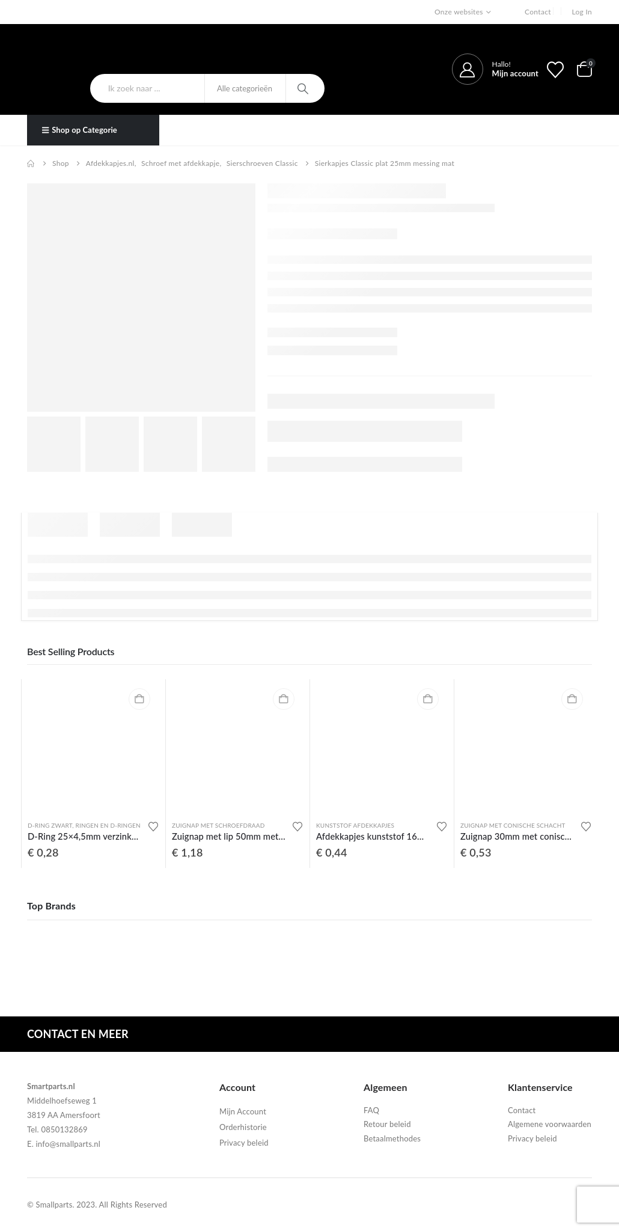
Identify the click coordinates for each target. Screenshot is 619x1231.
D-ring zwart (50, 825)
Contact (538, 11)
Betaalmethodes (392, 1138)
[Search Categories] (245, 88)
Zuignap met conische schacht (513, 825)
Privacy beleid (244, 1142)
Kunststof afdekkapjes (355, 825)
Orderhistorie (243, 1127)
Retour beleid (387, 1124)
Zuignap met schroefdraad (218, 825)
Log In (582, 11)
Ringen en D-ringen (107, 825)
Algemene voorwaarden (549, 1124)
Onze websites (459, 11)
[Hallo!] (495, 69)
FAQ (371, 1110)
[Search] (304, 88)
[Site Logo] (91, 53)
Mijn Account (242, 1111)
